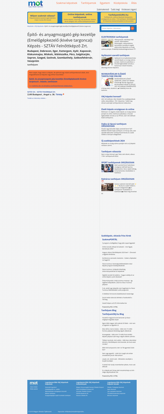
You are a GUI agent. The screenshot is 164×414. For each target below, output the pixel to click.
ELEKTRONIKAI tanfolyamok (114, 37)
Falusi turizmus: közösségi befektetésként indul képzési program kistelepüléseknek (117, 265)
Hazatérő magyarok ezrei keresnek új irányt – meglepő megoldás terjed (116, 319)
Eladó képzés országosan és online (117, 109)
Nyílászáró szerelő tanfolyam (115, 55)
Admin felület (33, 387)
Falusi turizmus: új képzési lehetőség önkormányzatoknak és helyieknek (113, 270)
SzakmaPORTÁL (109, 239)
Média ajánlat (34, 389)
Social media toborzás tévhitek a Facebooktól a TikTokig (117, 298)
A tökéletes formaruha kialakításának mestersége (118, 294)
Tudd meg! (115, 9)
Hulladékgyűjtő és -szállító (52, 389)
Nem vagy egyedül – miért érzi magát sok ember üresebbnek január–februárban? (117, 354)
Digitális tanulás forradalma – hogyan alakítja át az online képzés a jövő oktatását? (118, 276)
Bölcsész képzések (112, 395)
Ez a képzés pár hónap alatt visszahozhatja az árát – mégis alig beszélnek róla (118, 371)
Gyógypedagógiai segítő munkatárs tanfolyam (58, 395)
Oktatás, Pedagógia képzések (115, 387)
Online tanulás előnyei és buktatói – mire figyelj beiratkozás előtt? (117, 248)
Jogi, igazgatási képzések (114, 391)
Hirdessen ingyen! (129, 9)
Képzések (30, 26)
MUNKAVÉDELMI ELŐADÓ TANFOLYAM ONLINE (113, 75)
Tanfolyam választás (111, 151)
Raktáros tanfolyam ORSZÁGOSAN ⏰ (117, 180)
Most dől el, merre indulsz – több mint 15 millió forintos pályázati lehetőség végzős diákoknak (117, 330)
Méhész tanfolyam (50, 393)
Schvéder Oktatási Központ (83, 391)
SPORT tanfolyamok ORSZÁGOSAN (117, 162)
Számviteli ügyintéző (50, 387)
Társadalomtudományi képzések (116, 393)
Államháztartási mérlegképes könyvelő (56, 391)
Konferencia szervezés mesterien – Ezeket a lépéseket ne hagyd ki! (119, 259)
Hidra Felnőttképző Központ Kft (85, 389)
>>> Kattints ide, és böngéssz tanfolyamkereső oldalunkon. (62, 82)
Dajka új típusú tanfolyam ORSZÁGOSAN (113, 125)
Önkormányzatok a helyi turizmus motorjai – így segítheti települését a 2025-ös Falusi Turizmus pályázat (117, 282)
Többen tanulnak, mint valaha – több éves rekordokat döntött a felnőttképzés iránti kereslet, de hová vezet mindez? (119, 342)
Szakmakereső (103, 9)
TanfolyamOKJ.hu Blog (113, 314)
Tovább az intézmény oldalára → (37, 98)
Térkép (60, 94)
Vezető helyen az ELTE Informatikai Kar (114, 303)
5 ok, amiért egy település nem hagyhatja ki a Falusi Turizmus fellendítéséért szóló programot (118, 289)
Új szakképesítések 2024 (113, 140)
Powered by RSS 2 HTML (110, 307)
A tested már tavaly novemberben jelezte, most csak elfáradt (118, 366)
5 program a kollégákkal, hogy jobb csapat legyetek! (118, 243)
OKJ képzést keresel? (111, 96)
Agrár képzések (111, 389)
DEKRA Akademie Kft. (82, 393)
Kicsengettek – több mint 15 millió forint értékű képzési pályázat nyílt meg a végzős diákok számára (118, 335)
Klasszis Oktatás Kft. (82, 395)
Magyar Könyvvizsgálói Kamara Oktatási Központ (90, 387)
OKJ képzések (39, 26)
